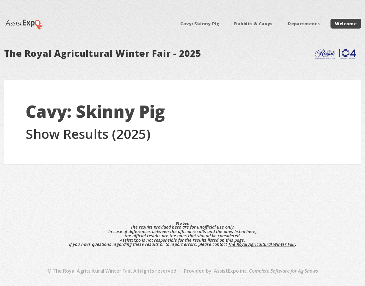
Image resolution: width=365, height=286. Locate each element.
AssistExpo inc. (231, 271)
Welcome (346, 23)
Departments (304, 23)
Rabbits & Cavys (253, 23)
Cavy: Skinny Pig (199, 23)
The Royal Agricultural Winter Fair (261, 244)
